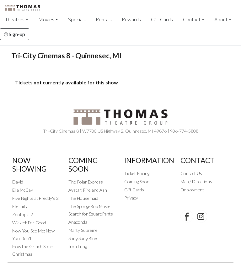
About (221, 19)
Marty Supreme (83, 230)
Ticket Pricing (136, 173)
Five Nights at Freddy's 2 (35, 198)
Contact (192, 19)
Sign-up (14, 34)
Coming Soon (136, 181)
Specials (77, 19)
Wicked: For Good (29, 222)
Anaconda (77, 222)
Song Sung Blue (82, 238)
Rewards (131, 19)
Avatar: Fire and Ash (87, 190)
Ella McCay (22, 190)
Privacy (131, 197)
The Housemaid (83, 198)
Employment (192, 189)
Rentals (104, 19)
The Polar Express (85, 181)
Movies (46, 19)
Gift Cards (162, 19)
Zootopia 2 (22, 214)
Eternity (20, 206)
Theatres (14, 19)
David (17, 181)
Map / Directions (196, 181)
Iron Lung (77, 246)
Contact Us (191, 173)
